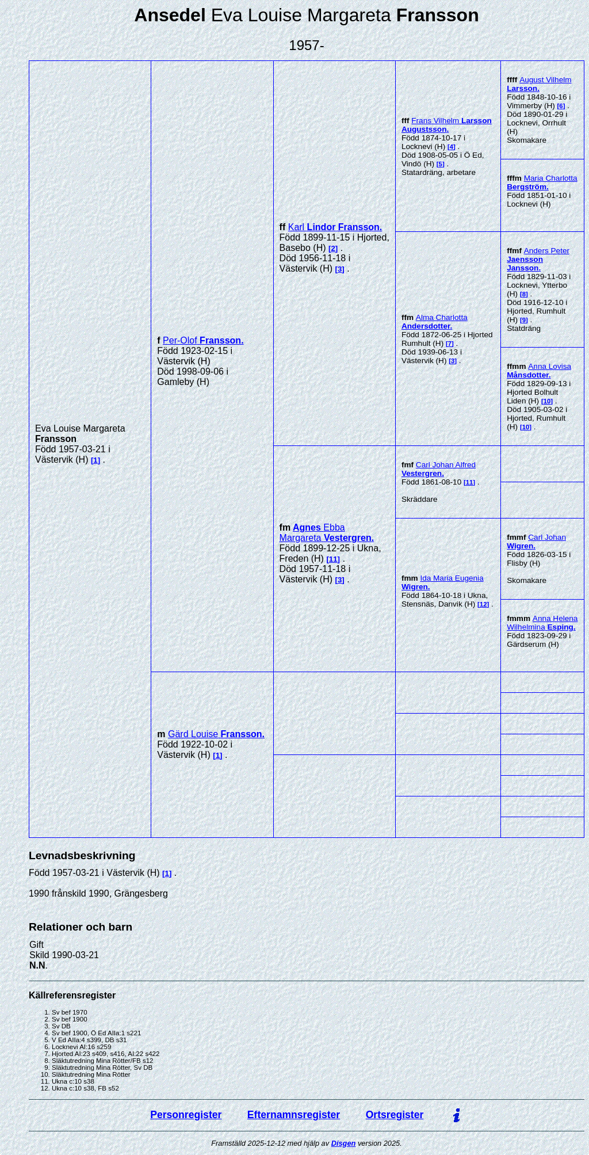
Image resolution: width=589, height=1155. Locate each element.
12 (483, 604)
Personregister (185, 1114)
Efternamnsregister (293, 1114)
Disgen (343, 1143)
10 (547, 401)
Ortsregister (395, 1114)
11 (333, 559)
